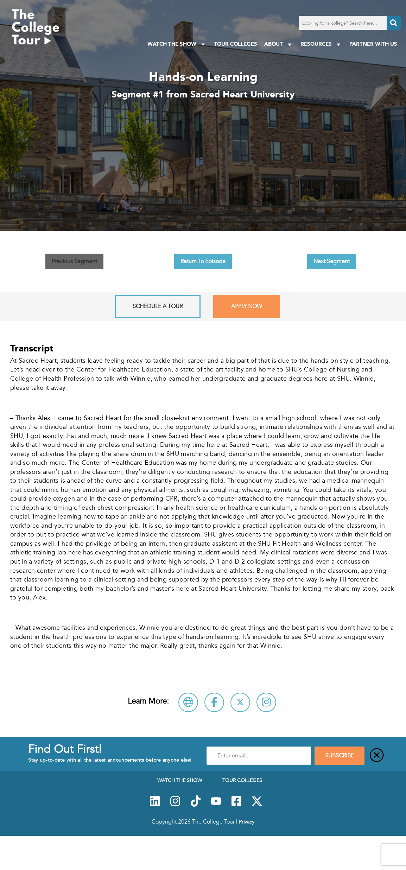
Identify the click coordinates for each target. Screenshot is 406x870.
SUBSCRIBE (339, 755)
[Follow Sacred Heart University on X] (240, 702)
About (278, 44)
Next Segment (331, 261)
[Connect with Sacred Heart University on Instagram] (266, 702)
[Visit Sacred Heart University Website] (188, 702)
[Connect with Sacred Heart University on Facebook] (214, 702)
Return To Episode (203, 261)
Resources (321, 44)
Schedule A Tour (158, 306)
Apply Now (246, 306)
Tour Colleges (235, 43)
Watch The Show (177, 44)
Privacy (246, 822)
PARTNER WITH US (373, 43)
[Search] (394, 23)
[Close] (377, 755)
